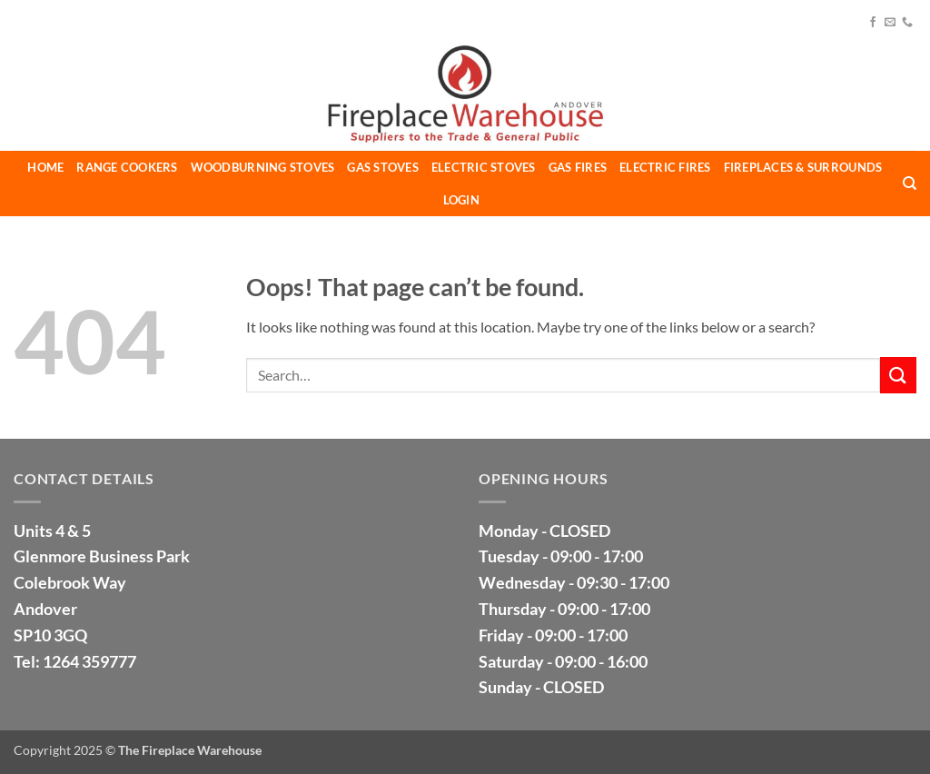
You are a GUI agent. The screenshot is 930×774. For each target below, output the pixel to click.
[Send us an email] (890, 22)
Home (45, 167)
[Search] (909, 183)
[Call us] (907, 22)
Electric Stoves (483, 167)
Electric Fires (665, 167)
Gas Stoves (383, 167)
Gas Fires (578, 167)
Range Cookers (126, 167)
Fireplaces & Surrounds (803, 167)
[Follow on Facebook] (872, 22)
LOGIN (461, 200)
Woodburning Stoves (263, 167)
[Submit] (898, 374)
